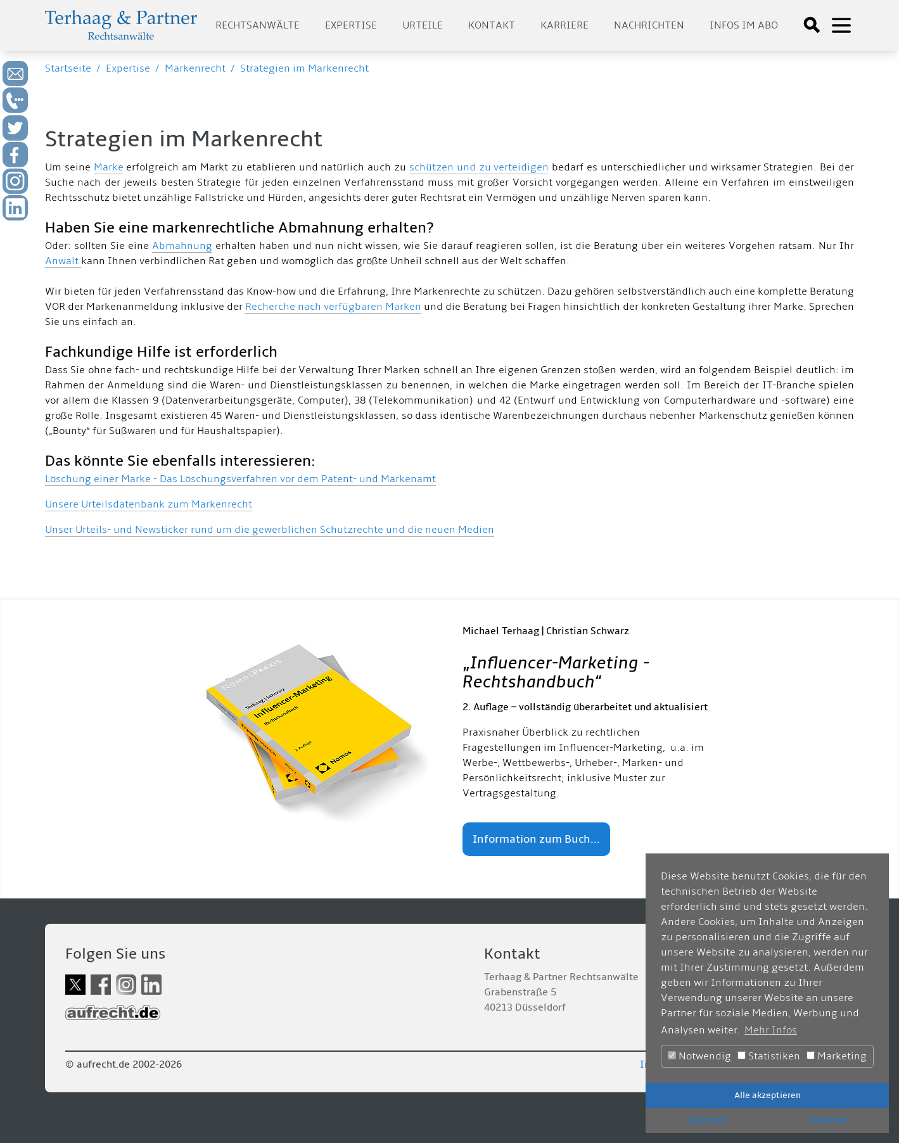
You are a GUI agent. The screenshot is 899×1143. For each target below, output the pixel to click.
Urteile (422, 25)
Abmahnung (182, 245)
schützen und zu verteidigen (479, 167)
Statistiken (768, 1056)
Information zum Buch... (536, 839)
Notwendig (699, 1056)
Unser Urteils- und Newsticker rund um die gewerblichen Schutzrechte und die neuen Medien (269, 529)
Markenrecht (195, 68)
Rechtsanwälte (257, 25)
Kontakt (491, 25)
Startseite (68, 68)
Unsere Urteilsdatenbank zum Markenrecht (148, 504)
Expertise (351, 25)
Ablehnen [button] (828, 1119)
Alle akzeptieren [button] (767, 1095)
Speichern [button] (706, 1119)
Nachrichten (649, 25)
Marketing (837, 1056)
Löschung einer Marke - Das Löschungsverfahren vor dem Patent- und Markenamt (240, 479)
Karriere (564, 25)
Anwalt (63, 261)
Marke (109, 167)
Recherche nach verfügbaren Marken (333, 306)
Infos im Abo (744, 25)
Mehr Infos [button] (770, 1030)
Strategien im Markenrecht (304, 68)
